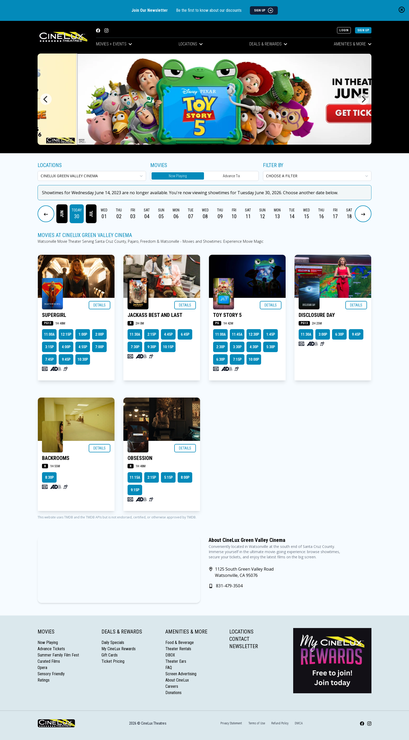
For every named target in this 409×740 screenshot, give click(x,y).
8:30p (49, 477)
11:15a (135, 477)
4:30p (254, 347)
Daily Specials (112, 642)
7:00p (99, 347)
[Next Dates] (363, 213)
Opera (42, 667)
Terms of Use (256, 723)
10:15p (168, 347)
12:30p (254, 334)
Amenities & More (352, 44)
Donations (173, 692)
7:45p (49, 359)
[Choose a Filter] (317, 176)
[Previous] (46, 99)
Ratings (44, 680)
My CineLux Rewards (118, 648)
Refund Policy (279, 723)
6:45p (185, 334)
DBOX (170, 655)
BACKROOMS (55, 458)
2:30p (220, 347)
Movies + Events (114, 44)
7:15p (237, 359)
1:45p (270, 334)
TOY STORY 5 (227, 315)
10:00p (254, 359)
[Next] (363, 99)
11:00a (49, 334)
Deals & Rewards (268, 44)
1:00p (83, 334)
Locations (191, 44)
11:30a (135, 334)
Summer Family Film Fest (58, 655)
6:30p (220, 359)
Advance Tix (231, 176)
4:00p (66, 347)
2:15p (151, 334)
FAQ (168, 667)
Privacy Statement (231, 723)
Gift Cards (109, 655)
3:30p (237, 347)
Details (99, 305)
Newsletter (243, 646)
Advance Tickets (51, 648)
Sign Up (363, 30)
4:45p (168, 334)
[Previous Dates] (46, 213)
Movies (46, 632)
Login (343, 30)
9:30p (151, 347)
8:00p (185, 477)
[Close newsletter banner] (402, 10)
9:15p (135, 490)
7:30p (135, 347)
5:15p (168, 477)
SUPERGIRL (54, 315)
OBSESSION (140, 458)
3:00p (322, 334)
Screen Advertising (180, 673)
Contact (239, 639)
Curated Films (49, 661)
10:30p (82, 359)
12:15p (66, 334)
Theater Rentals (178, 648)
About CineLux (177, 680)
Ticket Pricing (112, 661)
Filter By (273, 165)
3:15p (49, 347)
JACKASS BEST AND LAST (155, 315)
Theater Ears (175, 661)
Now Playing (178, 176)
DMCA (299, 723)
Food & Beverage (179, 642)
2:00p (99, 334)
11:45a (237, 334)
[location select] (92, 176)
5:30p (270, 347)
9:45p (66, 359)
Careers (171, 686)
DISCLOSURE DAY (317, 315)
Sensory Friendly (51, 673)
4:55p (83, 347)
